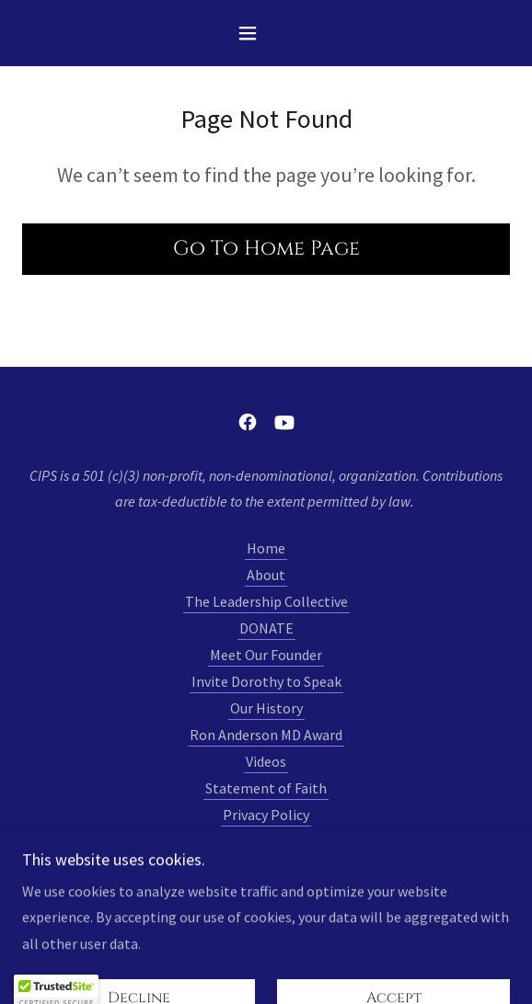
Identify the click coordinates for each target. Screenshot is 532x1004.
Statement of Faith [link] (266, 788)
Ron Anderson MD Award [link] (266, 734)
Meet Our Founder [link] (266, 654)
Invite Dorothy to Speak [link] (266, 681)
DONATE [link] (266, 628)
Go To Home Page (266, 248)
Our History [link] (266, 708)
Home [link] (266, 548)
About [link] (266, 574)
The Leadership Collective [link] (266, 601)
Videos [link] (266, 761)
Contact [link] (266, 841)
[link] (247, 422)
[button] (266, 33)
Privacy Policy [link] (266, 814)
